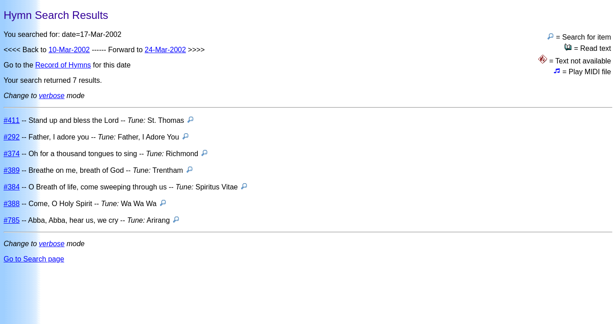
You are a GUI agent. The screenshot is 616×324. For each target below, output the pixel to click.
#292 (12, 137)
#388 (12, 203)
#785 (12, 220)
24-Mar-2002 (165, 50)
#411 (12, 120)
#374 (12, 154)
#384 (12, 187)
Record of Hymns (63, 65)
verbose (51, 95)
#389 (12, 170)
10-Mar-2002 (69, 50)
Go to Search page (34, 259)
